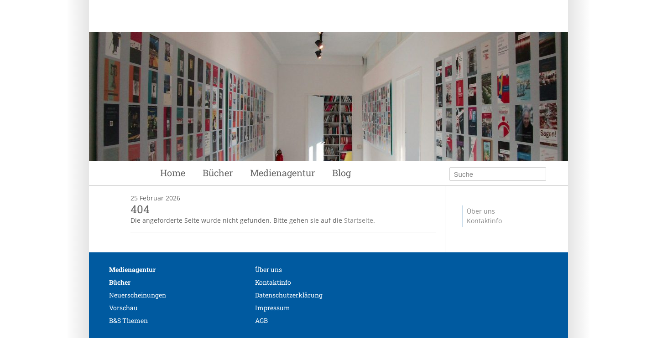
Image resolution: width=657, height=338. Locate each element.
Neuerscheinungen (137, 295)
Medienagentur (282, 173)
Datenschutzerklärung (289, 295)
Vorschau (123, 307)
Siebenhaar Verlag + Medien (292, 41)
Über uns (481, 211)
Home (172, 173)
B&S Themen (128, 320)
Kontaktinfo (484, 220)
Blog (341, 173)
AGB (261, 320)
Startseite (358, 220)
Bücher (218, 173)
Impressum (272, 307)
